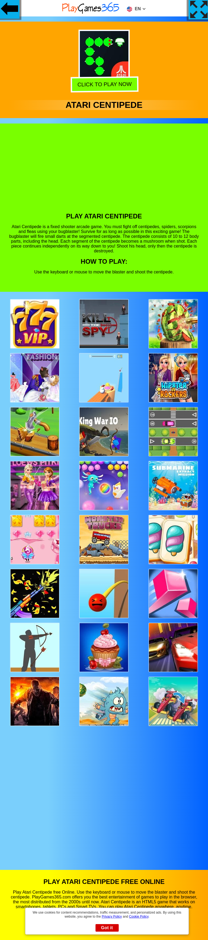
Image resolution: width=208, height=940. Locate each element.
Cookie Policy (138, 916)
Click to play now (104, 84)
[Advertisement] (104, 172)
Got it (107, 927)
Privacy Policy (112, 916)
